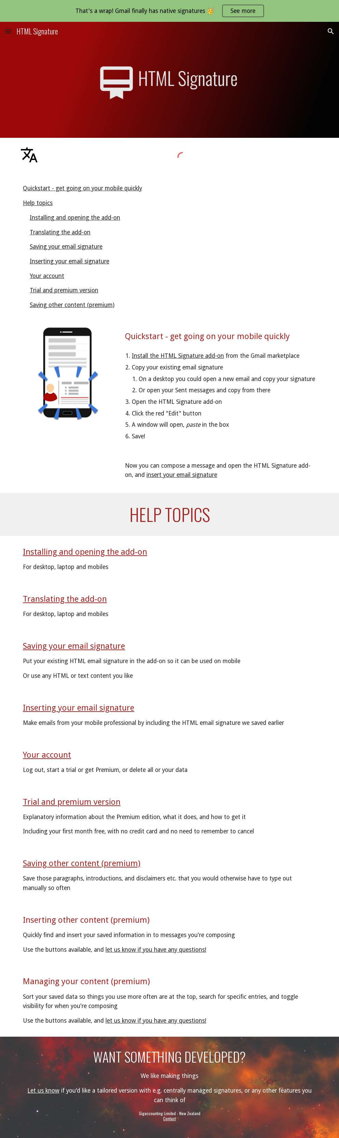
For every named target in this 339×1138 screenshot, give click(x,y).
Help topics (38, 203)
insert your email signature (181, 474)
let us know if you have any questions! (155, 949)
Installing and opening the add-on (75, 217)
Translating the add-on (60, 232)
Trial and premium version (64, 290)
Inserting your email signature (69, 261)
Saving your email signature (66, 246)
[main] (220, 336)
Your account (47, 276)
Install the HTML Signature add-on (178, 355)
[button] (8, 31)
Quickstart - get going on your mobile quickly (82, 188)
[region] (169, 11)
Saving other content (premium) (72, 305)
